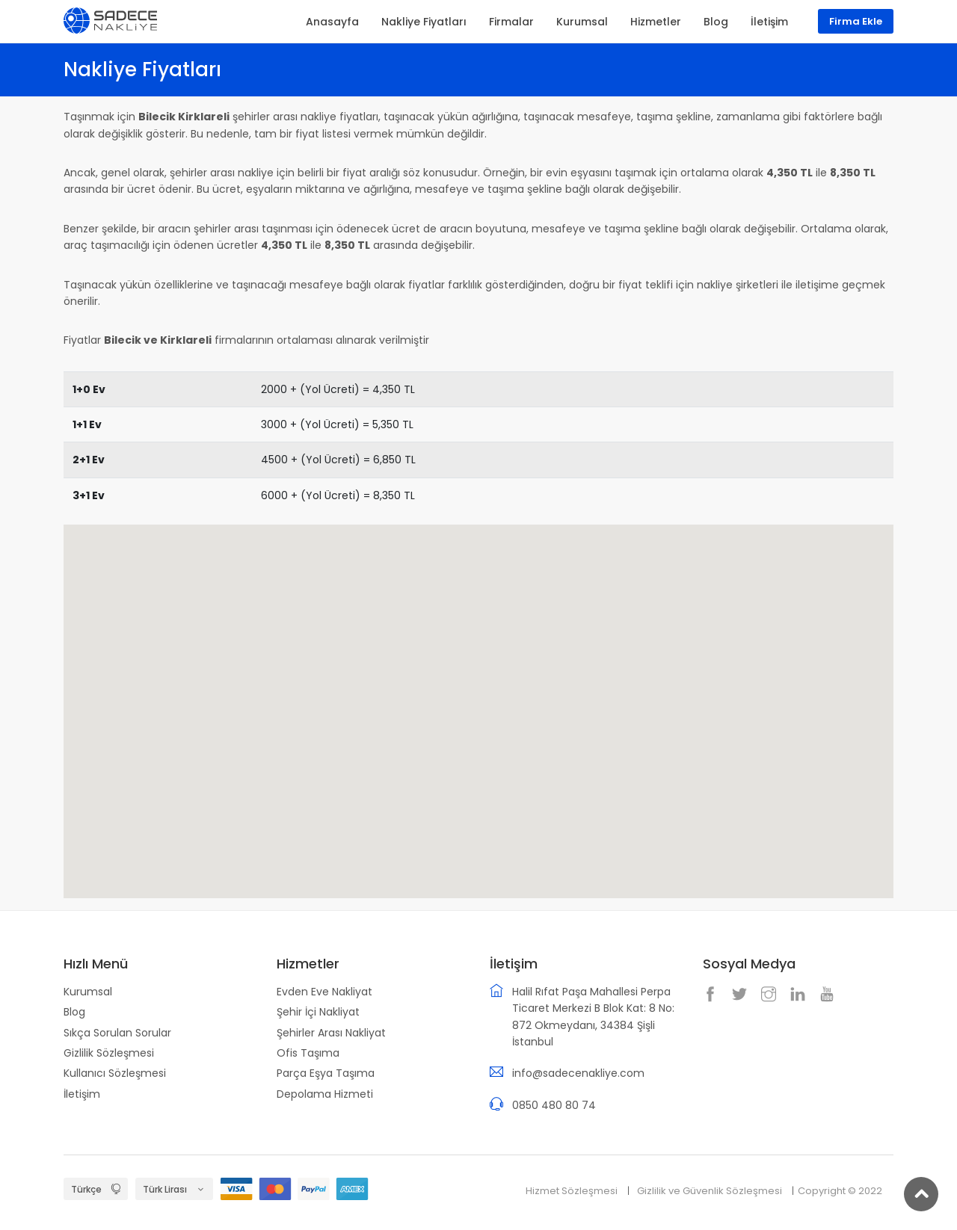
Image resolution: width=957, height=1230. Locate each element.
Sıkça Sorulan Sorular (117, 1032)
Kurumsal (88, 991)
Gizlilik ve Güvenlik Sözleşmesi (709, 1191)
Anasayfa (332, 21)
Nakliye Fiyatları (424, 21)
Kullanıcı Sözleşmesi (115, 1073)
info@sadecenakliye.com (578, 1073)
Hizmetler (655, 21)
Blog (74, 1011)
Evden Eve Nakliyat (324, 991)
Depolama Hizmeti (325, 1094)
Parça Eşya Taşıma (326, 1073)
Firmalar (511, 21)
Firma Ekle (855, 21)
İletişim (82, 1094)
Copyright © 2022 (840, 1191)
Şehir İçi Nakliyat (318, 1011)
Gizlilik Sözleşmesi (109, 1052)
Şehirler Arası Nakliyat (331, 1032)
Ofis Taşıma (308, 1052)
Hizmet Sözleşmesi (572, 1191)
